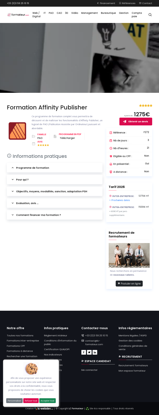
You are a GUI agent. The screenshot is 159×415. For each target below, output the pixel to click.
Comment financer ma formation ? (36, 215)
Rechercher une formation (22, 356)
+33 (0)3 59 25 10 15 (18, 3)
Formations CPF (16, 345)
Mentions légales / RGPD (133, 335)
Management (89, 13)
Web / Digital (36, 14)
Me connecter (89, 370)
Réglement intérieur (55, 335)
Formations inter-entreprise (23, 340)
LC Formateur (76, 408)
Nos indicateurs (53, 354)
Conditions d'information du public (60, 342)
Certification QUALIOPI (56, 349)
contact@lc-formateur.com (94, 342)
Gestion (124, 13)
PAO (51, 13)
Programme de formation (30, 168)
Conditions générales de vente (133, 347)
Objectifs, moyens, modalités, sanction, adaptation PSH (49, 191)
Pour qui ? (20, 179)
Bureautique (108, 13)
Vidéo (74, 13)
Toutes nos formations (20, 335)
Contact (145, 3)
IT (45, 13)
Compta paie (137, 14)
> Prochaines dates (119, 200)
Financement (106, 3)
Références (127, 3)
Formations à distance (20, 351)
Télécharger (67, 138)
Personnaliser (14, 400)
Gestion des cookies (130, 340)
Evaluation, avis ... (25, 203)
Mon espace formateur (132, 370)
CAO (59, 13)
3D (66, 13)
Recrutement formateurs (133, 365)
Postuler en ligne (129, 283)
